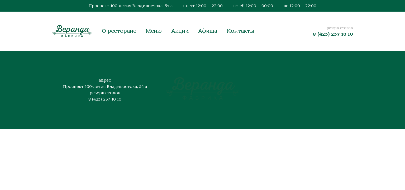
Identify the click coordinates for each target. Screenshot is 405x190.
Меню (154, 31)
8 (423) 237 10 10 (333, 34)
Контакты (240, 31)
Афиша (207, 31)
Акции (180, 31)
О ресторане (119, 31)
